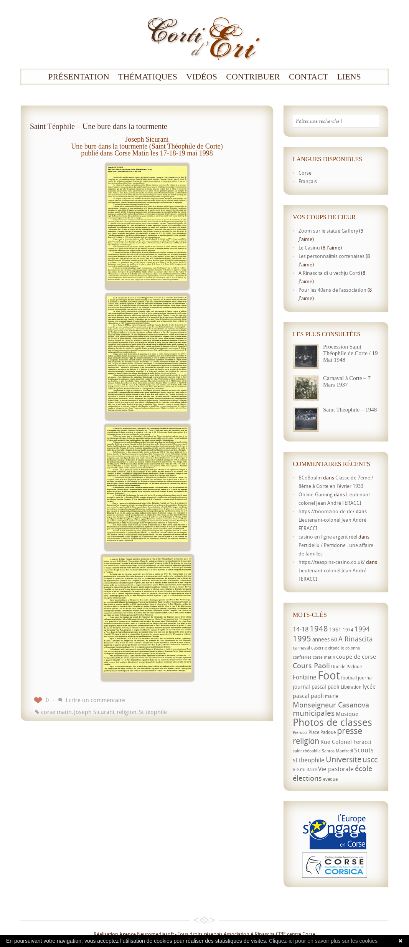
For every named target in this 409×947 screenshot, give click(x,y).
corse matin (56, 712)
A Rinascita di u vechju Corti (329, 272)
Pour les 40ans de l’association (332, 289)
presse (349, 731)
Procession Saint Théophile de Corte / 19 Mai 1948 (350, 353)
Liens (349, 77)
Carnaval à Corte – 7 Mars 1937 (347, 381)
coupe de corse (356, 656)
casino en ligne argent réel (328, 536)
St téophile (153, 712)
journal (365, 677)
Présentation (78, 77)
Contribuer (253, 77)
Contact (308, 77)
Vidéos (201, 77)
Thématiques (147, 77)
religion (127, 712)
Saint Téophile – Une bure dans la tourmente (98, 126)
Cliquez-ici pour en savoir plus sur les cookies (323, 941)
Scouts (364, 749)
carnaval (301, 648)
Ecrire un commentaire (95, 700)
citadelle (336, 648)
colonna (352, 648)
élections (307, 778)
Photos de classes (332, 722)
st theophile (309, 760)
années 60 (324, 639)
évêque (330, 779)
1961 (335, 629)
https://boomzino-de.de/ (327, 511)
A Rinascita (355, 638)
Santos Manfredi (337, 751)
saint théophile (307, 751)
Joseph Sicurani (94, 712)
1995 (302, 638)
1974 (348, 629)
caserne (319, 648)
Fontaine (305, 677)
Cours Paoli (311, 665)
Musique (347, 713)
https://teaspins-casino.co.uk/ (332, 562)
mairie (331, 696)
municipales (314, 713)
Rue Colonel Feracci (345, 741)
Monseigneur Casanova (331, 704)
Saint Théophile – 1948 (350, 410)
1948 (319, 628)
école (363, 768)
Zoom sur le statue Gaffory (328, 230)
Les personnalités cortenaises (331, 256)
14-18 (300, 629)
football (349, 677)
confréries (302, 657)
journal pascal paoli (316, 686)
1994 (362, 628)
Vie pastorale (336, 769)
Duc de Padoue (346, 666)
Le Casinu (309, 247)
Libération (351, 687)
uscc (370, 759)
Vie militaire (305, 769)
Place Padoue (322, 732)
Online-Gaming (316, 494)
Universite (343, 759)
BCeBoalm (310, 477)
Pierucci (300, 732)
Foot (329, 675)
